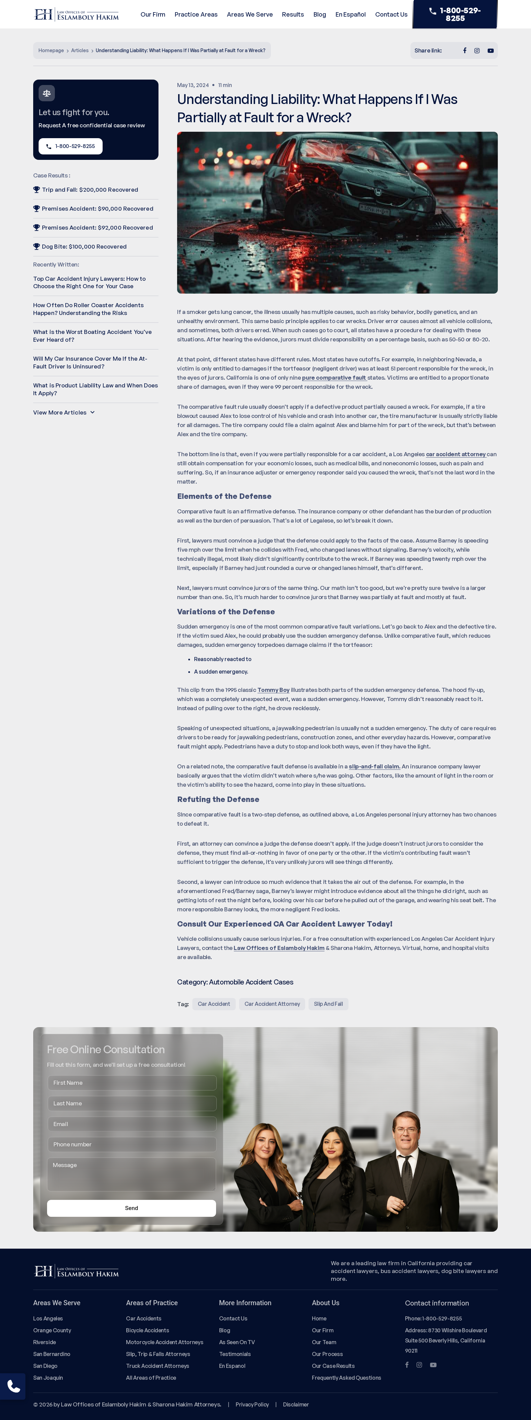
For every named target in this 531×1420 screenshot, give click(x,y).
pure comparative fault (334, 377)
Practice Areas (196, 14)
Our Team (324, 1342)
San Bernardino (51, 1354)
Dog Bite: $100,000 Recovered (80, 246)
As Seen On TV (237, 1342)
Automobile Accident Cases (251, 982)
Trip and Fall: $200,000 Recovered (85, 189)
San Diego (45, 1365)
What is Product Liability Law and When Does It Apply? (95, 389)
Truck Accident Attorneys (157, 1365)
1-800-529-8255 (455, 14)
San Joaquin (48, 1377)
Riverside (44, 1342)
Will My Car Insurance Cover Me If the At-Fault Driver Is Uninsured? (90, 362)
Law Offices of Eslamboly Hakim (279, 947)
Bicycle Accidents (147, 1330)
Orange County (52, 1330)
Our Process (327, 1354)
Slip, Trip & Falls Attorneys (158, 1354)
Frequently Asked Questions (346, 1377)
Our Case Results (333, 1365)
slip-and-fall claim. (375, 766)
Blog (320, 14)
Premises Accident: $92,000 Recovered (93, 227)
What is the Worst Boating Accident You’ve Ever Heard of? (92, 335)
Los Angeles (48, 1318)
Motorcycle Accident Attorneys (164, 1342)
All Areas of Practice (151, 1377)
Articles (80, 50)
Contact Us (391, 14)
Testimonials (235, 1354)
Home (319, 1318)
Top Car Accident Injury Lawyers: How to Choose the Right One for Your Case (89, 282)
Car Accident (214, 1003)
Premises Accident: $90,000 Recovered (93, 208)
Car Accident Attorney (272, 1003)
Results (293, 14)
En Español (351, 14)
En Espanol (232, 1365)
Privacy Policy (252, 1404)
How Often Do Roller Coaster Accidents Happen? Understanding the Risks (88, 308)
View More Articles (63, 412)
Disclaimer (296, 1404)
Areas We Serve (250, 14)
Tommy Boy (273, 689)
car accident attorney (456, 454)
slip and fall (328, 1003)
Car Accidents (143, 1318)
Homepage (51, 50)
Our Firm (153, 14)
